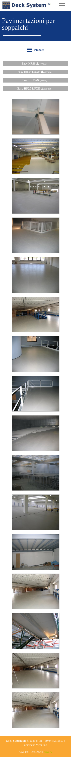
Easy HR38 (35, 63)
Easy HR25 (35, 80)
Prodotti (39, 49)
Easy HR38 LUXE (35, 71)
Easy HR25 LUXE (35, 88)
